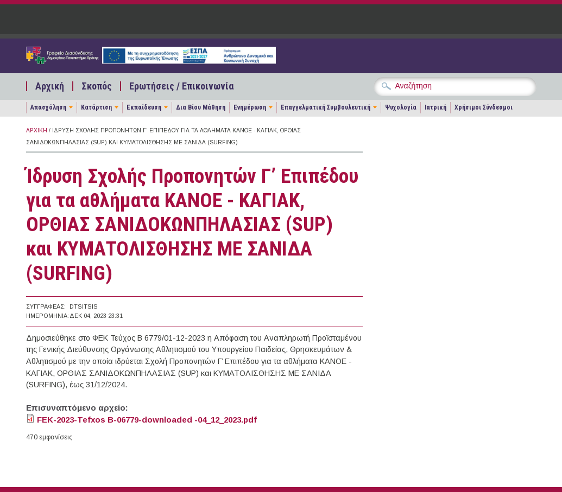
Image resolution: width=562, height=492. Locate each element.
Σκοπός (96, 86)
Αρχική (49, 86)
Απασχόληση (48, 107)
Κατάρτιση (96, 107)
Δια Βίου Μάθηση (200, 107)
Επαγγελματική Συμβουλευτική (325, 107)
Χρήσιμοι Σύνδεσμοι (483, 107)
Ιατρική (435, 107)
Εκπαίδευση (144, 107)
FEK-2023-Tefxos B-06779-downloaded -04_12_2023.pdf (147, 419)
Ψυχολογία (400, 107)
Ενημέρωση (249, 107)
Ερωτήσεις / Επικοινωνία (181, 86)
